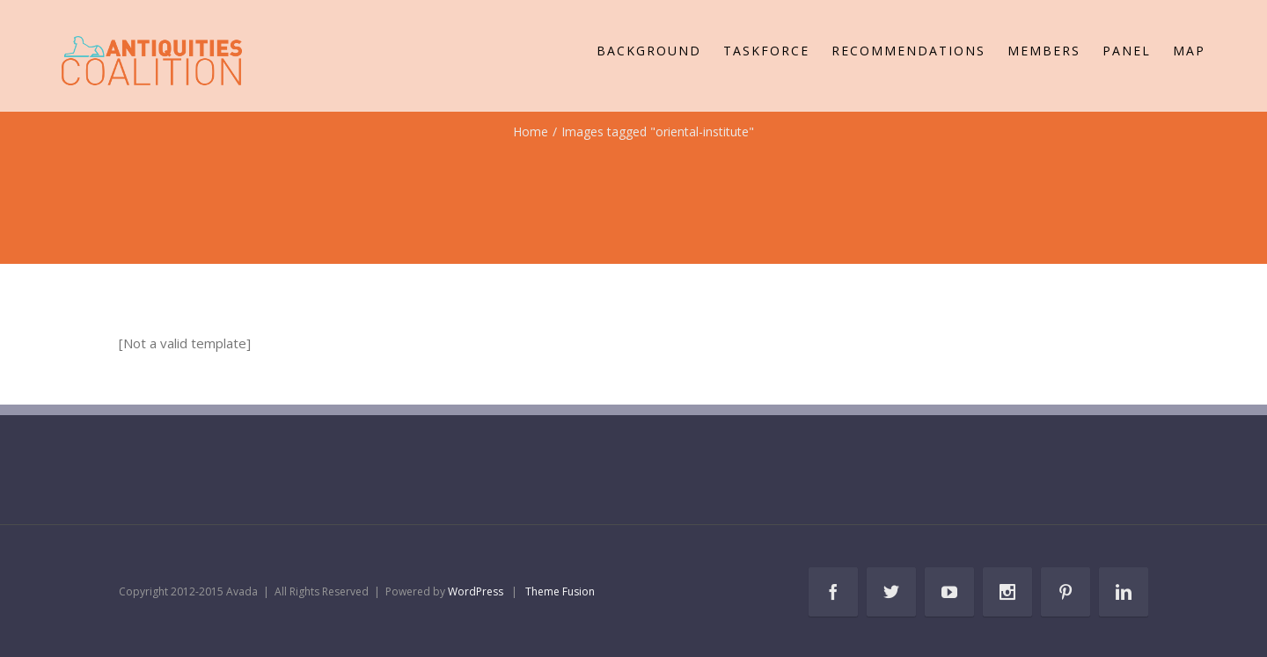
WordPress (475, 591)
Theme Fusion (560, 591)
